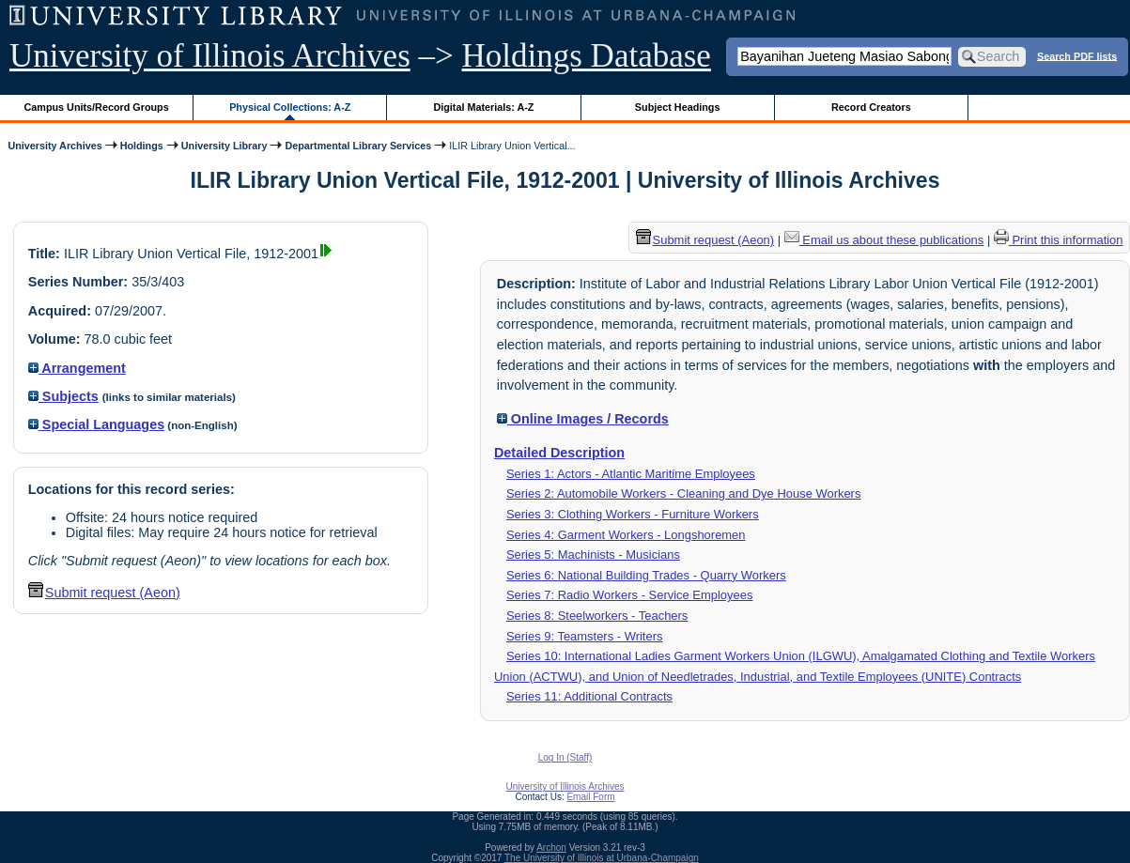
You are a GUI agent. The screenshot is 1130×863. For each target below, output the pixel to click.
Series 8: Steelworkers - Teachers (597, 616)
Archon (551, 847)
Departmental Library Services (358, 145)
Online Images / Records (583, 418)
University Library (224, 145)
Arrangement (77, 368)
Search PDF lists (1077, 55)
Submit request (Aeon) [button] (104, 592)
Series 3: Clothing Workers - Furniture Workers (632, 514)
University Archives (54, 145)
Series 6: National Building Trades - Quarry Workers (646, 575)
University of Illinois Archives (209, 56)
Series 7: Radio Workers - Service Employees (629, 595)
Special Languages (96, 424)
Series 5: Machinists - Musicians (593, 554)
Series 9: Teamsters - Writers (584, 636)
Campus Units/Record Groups (96, 107)
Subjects (63, 396)
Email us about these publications (884, 240)
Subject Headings (677, 107)
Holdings (141, 145)
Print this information (1058, 240)
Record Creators (871, 107)
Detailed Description (559, 452)
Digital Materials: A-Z (483, 107)
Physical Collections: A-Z (289, 107)
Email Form (590, 797)
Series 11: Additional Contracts (589, 696)
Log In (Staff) (565, 757)
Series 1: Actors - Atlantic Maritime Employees (630, 474)
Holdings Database (586, 56)
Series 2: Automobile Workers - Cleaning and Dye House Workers (683, 493)
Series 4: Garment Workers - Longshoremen (626, 535)
